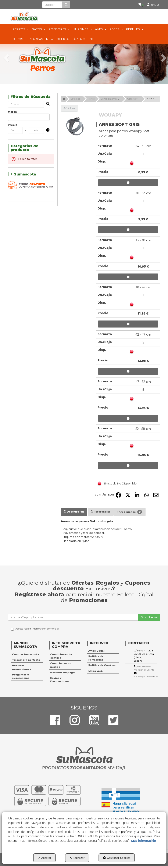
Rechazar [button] (77, 858)
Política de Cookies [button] (101, 665)
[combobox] (29, 117)
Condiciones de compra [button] (61, 656)
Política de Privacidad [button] (96, 658)
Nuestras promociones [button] (21, 667)
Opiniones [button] (130, 512)
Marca (12, 111)
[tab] (74, 512)
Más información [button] (143, 841)
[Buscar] (66, 4)
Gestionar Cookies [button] (116, 858)
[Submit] (47, 130)
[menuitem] (139, 4)
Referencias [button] (100, 511)
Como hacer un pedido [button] (60, 665)
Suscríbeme (149, 617)
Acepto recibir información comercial (35, 629)
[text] (52, 4)
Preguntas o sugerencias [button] (20, 676)
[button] (140, 4)
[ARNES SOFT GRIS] (75, 126)
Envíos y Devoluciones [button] (59, 680)
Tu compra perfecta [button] (26, 659)
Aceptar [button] (44, 858)
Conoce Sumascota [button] (25, 654)
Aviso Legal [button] (96, 650)
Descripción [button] (74, 511)
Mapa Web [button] (95, 670)
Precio (12, 125)
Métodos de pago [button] (62, 672)
